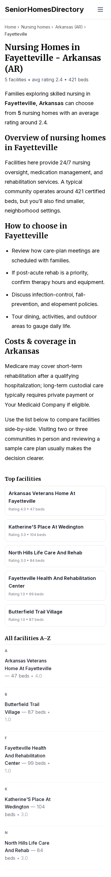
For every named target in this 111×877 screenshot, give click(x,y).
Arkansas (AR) (69, 26)
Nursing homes (35, 26)
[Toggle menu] (100, 9)
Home (10, 26)
